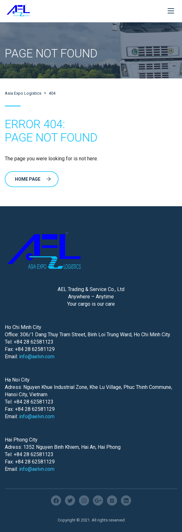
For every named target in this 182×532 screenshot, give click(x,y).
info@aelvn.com (36, 356)
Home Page (33, 179)
